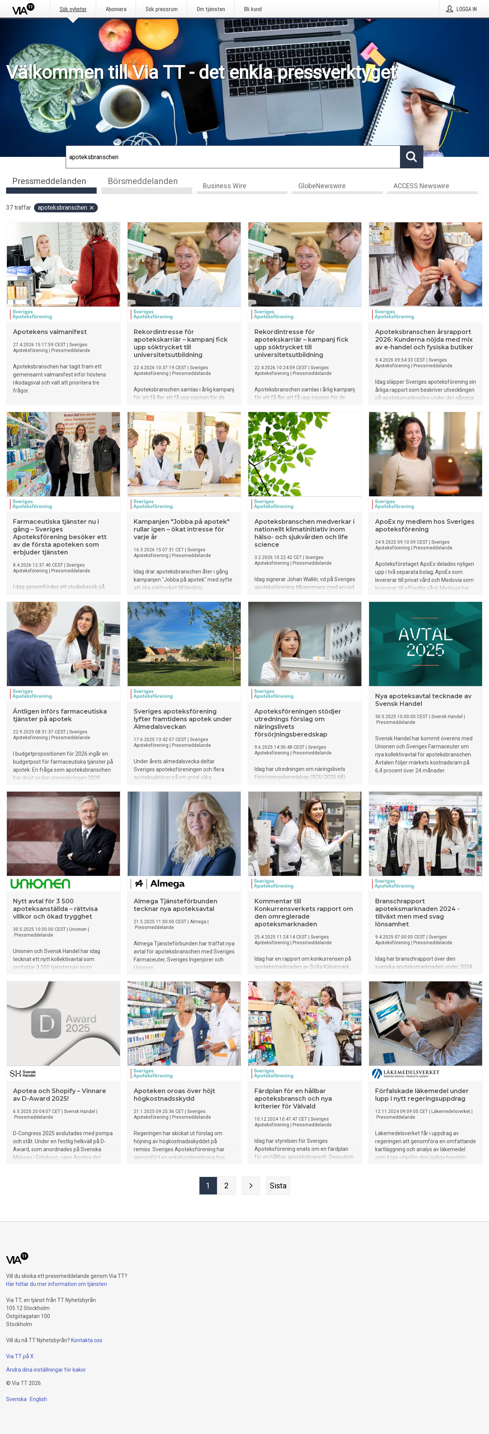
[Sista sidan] (278, 1186)
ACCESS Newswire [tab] (421, 186)
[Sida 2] (226, 1186)
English (38, 1399)
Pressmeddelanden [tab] (49, 181)
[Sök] (233, 156)
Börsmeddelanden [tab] (143, 181)
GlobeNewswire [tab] (322, 186)
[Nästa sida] (251, 1186)
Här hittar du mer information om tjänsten (56, 1284)
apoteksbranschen (66, 207)
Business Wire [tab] (224, 186)
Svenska (16, 1399)
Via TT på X (20, 1356)
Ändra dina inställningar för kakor (46, 1370)
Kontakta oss (86, 1340)
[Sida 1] (208, 1186)
